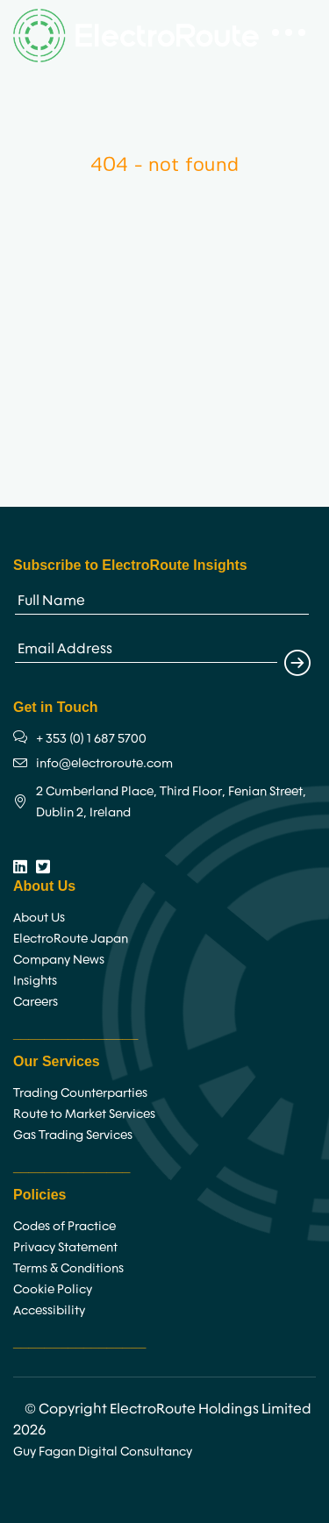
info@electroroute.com (104, 763)
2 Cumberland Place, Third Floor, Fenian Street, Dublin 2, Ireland (171, 801)
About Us (39, 917)
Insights (35, 980)
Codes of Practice (64, 1226)
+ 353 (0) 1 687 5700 (91, 738)
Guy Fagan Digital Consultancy (102, 1451)
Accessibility (49, 1310)
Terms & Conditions (68, 1268)
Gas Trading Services (72, 1135)
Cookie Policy (52, 1289)
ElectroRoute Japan (70, 938)
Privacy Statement (65, 1247)
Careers (35, 1001)
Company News (58, 959)
